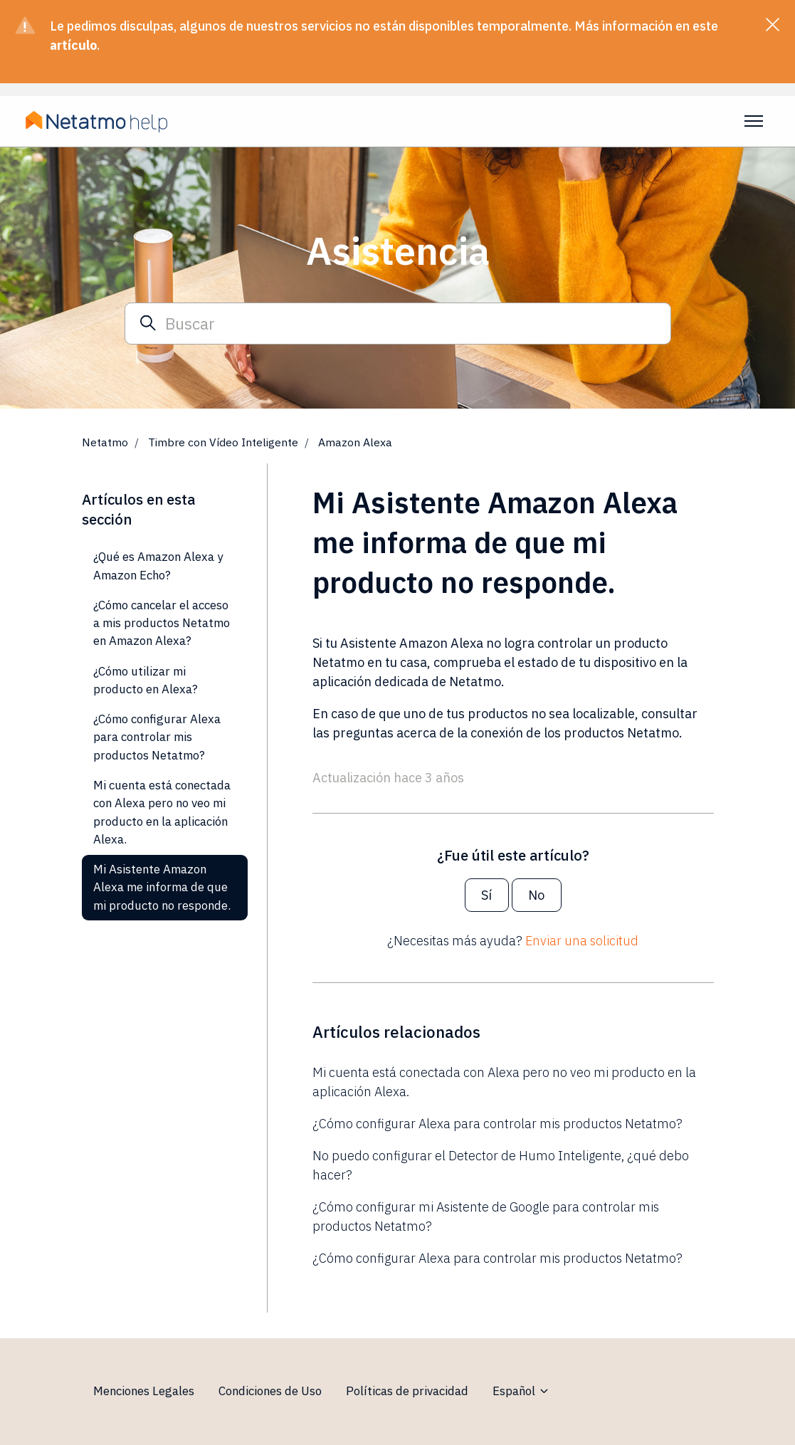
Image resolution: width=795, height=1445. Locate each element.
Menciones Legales (143, 1391)
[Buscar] (398, 323)
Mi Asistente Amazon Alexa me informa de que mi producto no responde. (162, 887)
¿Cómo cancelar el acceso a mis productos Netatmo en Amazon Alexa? (161, 623)
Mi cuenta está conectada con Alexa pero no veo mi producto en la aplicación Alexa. (504, 1082)
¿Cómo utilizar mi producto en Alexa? (145, 680)
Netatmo (105, 442)
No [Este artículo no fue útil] (536, 895)
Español (521, 1391)
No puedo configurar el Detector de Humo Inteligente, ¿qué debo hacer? (500, 1165)
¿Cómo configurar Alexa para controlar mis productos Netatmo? (497, 1123)
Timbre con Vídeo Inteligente (223, 442)
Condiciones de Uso (270, 1391)
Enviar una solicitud (581, 940)
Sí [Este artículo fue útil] (486, 895)
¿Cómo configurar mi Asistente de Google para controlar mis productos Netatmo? (485, 1216)
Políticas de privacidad (407, 1391)
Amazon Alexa (355, 442)
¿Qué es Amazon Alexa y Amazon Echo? (158, 565)
